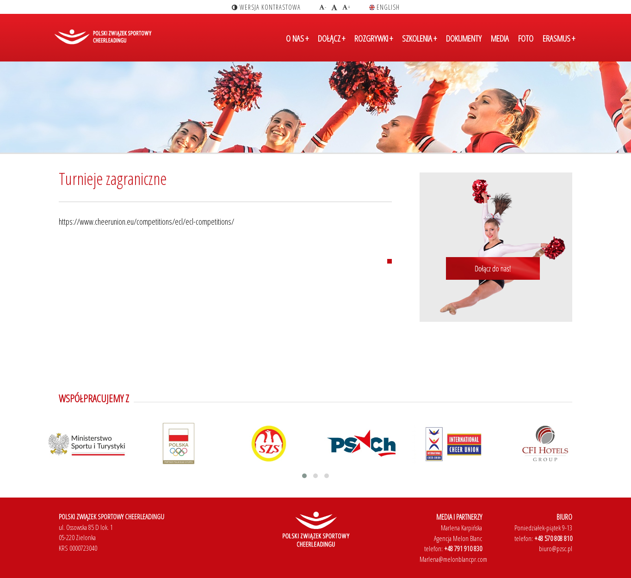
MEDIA (500, 38)
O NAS (297, 38)
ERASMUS (559, 38)
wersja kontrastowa (266, 7)
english (384, 7)
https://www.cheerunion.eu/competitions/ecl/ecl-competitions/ (146, 221)
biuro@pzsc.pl (555, 548)
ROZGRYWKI (373, 38)
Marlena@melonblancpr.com (453, 559)
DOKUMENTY (464, 38)
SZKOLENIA (419, 38)
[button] (304, 475)
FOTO (525, 38)
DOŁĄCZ (331, 38)
